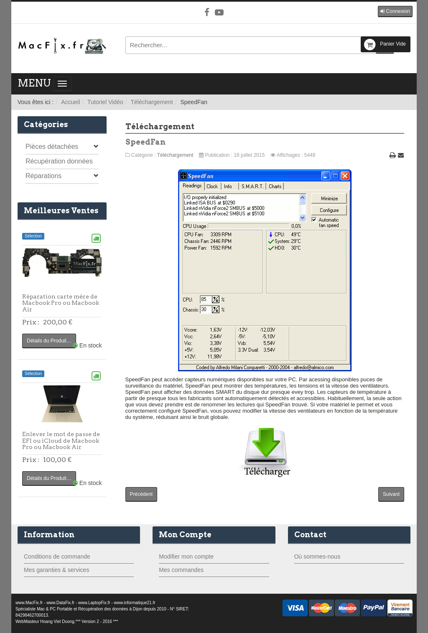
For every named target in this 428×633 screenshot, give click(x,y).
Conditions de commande (57, 556)
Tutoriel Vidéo (105, 102)
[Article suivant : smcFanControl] (391, 494)
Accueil (70, 102)
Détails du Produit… (49, 341)
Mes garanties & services (56, 570)
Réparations (43, 175)
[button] (395, 11)
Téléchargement (151, 102)
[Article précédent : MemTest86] (141, 494)
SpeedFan (145, 142)
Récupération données (59, 161)
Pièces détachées (51, 146)
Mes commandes (181, 570)
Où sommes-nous (317, 556)
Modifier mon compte (186, 556)
